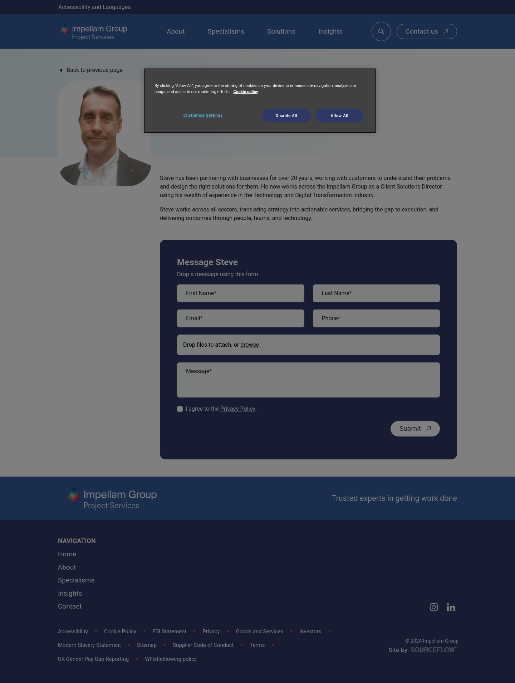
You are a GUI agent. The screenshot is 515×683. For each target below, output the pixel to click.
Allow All (340, 115)
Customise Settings (203, 115)
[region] (260, 100)
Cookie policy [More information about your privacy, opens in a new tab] (246, 91)
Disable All (286, 115)
